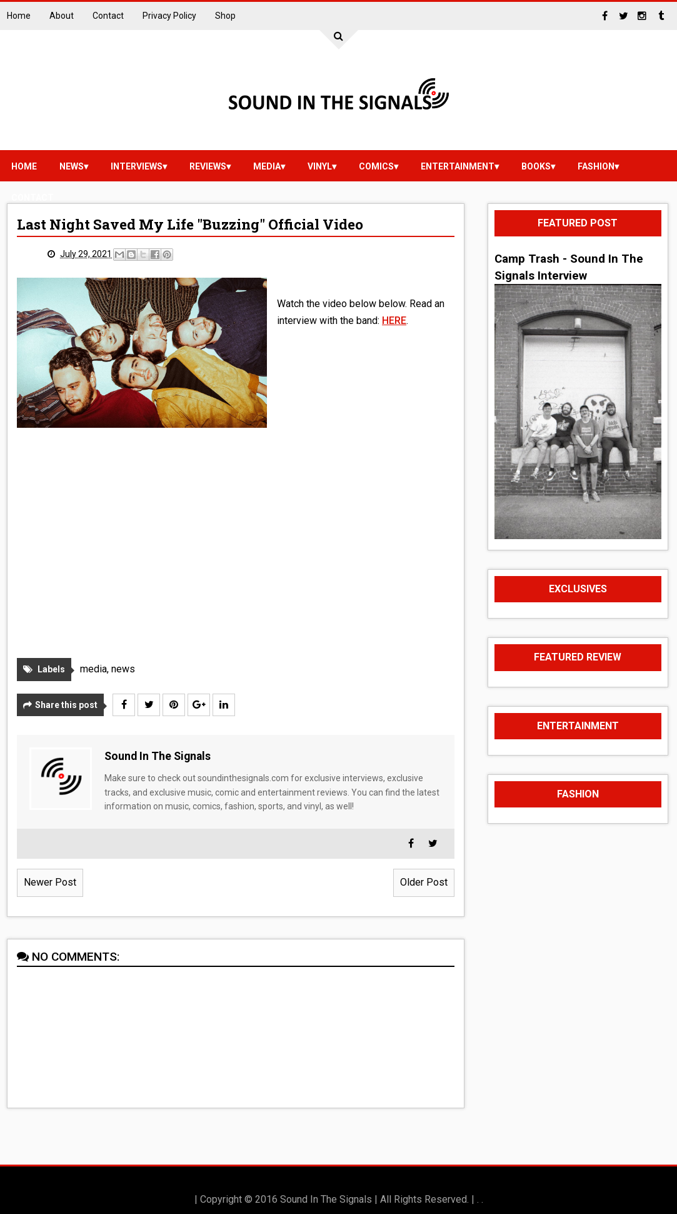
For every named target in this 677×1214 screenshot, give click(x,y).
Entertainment (457, 166)
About (61, 16)
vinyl (320, 166)
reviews (207, 166)
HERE (394, 320)
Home (19, 16)
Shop (225, 16)
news (71, 166)
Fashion (596, 166)
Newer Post (50, 882)
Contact (108, 16)
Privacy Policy (169, 16)
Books (536, 166)
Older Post (424, 882)
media (267, 166)
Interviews (137, 166)
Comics (376, 166)
